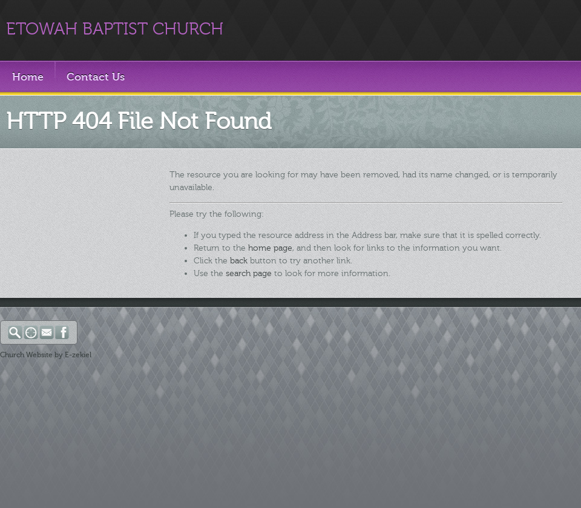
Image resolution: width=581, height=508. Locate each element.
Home (28, 77)
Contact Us (96, 77)
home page (270, 247)
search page (249, 273)
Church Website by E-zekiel (45, 355)
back (239, 260)
